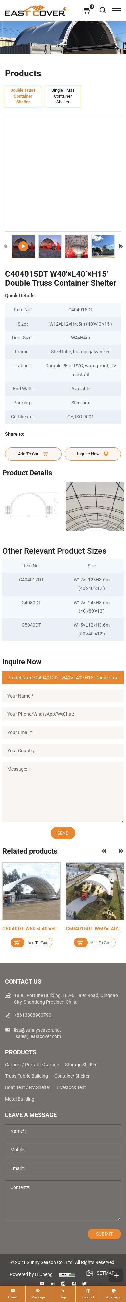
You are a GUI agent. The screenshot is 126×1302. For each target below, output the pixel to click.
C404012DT (31, 579)
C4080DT (31, 602)
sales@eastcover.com (38, 1036)
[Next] (121, 246)
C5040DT (31, 625)
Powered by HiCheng (31, 1274)
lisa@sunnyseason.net (37, 1030)
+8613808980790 (32, 1015)
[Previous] (5, 246)
